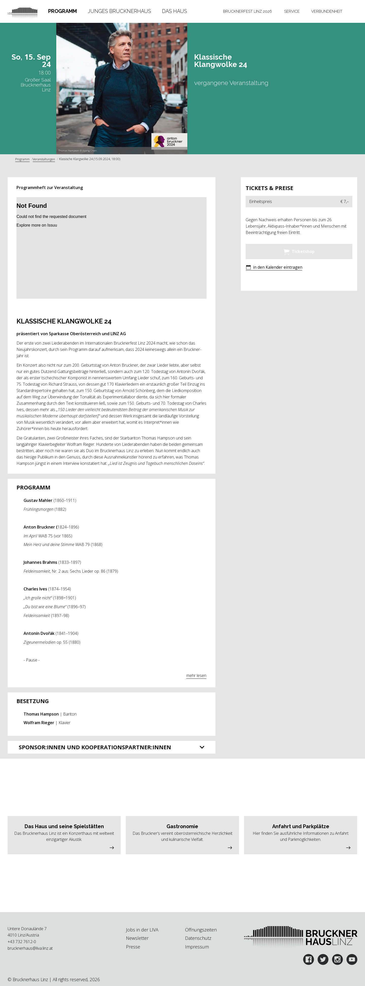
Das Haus (174, 11)
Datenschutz (198, 938)
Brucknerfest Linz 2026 (247, 11)
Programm (62, 11)
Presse (133, 947)
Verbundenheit (326, 11)
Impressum (197, 947)
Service (292, 11)
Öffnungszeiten (201, 930)
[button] (274, 268)
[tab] (62, 11)
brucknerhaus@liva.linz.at (30, 948)
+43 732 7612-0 (22, 941)
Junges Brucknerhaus (119, 11)
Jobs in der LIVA (142, 930)
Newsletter (137, 938)
